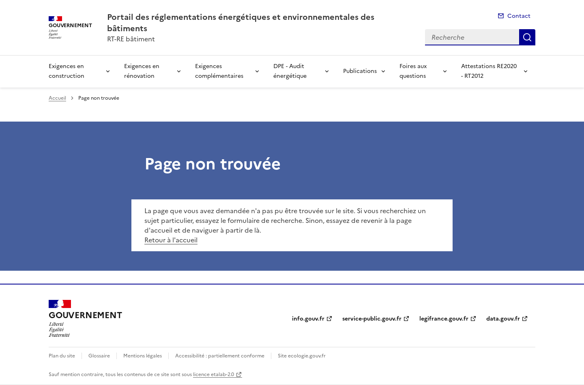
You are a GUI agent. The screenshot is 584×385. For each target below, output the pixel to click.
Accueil (57, 98)
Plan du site (62, 355)
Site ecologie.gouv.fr (302, 355)
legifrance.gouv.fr (443, 318)
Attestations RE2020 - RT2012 (489, 71)
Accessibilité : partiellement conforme (219, 355)
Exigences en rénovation (141, 71)
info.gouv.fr (308, 318)
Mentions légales (142, 355)
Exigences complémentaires (219, 71)
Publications (360, 71)
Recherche (527, 37)
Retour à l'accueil (171, 240)
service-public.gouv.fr (372, 318)
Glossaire (99, 355)
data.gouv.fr (503, 318)
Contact (518, 16)
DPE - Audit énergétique (290, 71)
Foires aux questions (413, 71)
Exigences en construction (66, 71)
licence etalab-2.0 (213, 374)
